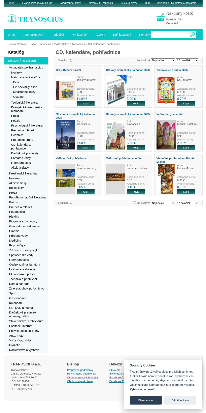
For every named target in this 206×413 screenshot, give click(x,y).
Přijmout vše (145, 400)
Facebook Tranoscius (122, 377)
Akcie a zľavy (129, 2)
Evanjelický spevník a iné (37, 2)
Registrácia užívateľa (184, 2)
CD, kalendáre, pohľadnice (104, 44)
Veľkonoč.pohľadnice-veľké (124, 158)
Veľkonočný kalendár (170, 114)
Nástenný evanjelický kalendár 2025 (75, 116)
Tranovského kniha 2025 (172, 70)
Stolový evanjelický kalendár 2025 (128, 114)
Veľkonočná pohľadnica (71, 158)
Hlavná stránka (17, 44)
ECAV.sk (114, 369)
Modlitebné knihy (71, 2)
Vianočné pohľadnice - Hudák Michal (176, 160)
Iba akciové (143, 60)
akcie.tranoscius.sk (120, 373)
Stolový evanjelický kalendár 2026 (128, 70)
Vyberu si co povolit (143, 389)
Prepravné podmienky (80, 369)
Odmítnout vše (180, 400)
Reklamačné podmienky (81, 373)
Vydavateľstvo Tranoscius (69, 44)
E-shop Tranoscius (40, 44)
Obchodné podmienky (80, 381)
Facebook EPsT (119, 381)
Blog (147, 2)
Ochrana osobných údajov (83, 377)
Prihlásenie (162, 2)
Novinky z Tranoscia (101, 2)
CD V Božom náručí (68, 70)
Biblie (11, 2)
